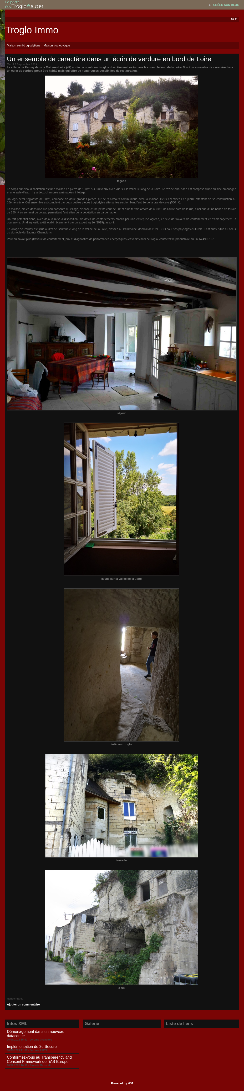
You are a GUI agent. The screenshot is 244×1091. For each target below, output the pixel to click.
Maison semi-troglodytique (23, 45)
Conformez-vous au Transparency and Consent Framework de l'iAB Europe (39, 1059)
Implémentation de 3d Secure (32, 1047)
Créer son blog (226, 5)
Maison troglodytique (57, 45)
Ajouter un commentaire (23, 1004)
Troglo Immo (31, 30)
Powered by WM (122, 1083)
